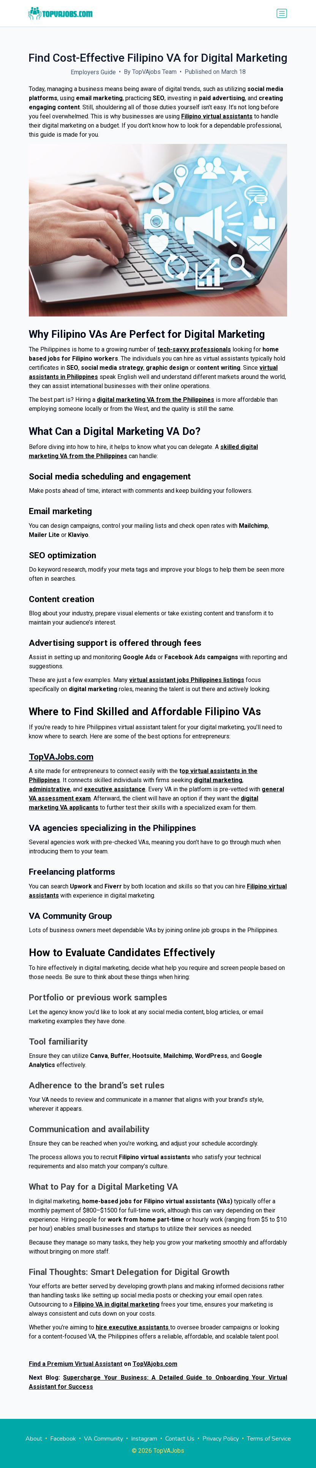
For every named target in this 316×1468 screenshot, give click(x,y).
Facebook (63, 1438)
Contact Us (179, 1438)
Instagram (144, 1438)
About (33, 1438)
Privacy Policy (220, 1438)
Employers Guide (93, 72)
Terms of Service (269, 1438)
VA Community (103, 1438)
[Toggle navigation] (282, 13)
